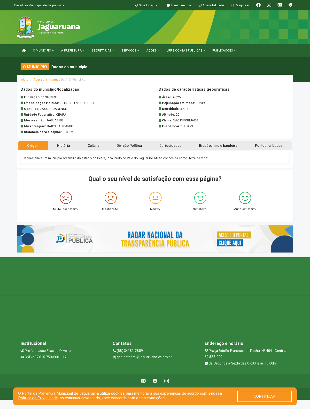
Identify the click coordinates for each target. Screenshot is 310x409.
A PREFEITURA (72, 50)
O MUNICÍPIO (43, 50)
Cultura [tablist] (115, 155)
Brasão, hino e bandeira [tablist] (248, 155)
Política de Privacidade (38, 398)
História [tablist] (82, 155)
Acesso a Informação (48, 79)
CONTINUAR (264, 396)
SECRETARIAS (103, 50)
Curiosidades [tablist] (197, 155)
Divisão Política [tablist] (153, 155)
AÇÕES (152, 50)
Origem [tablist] (49, 155)
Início (24, 79)
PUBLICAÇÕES (224, 50)
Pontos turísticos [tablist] (155, 146)
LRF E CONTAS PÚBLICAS (186, 50)
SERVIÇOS (130, 50)
